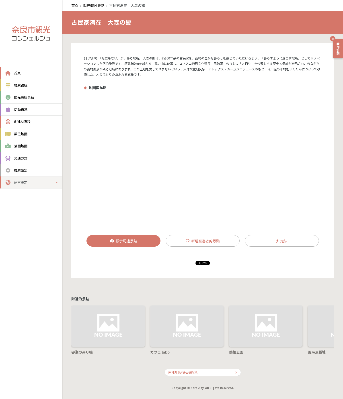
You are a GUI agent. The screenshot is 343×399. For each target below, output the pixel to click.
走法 (282, 240)
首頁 (74, 5)
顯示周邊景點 (123, 240)
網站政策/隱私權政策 (202, 372)
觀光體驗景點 (94, 5)
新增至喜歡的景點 (203, 240)
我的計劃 (336, 47)
